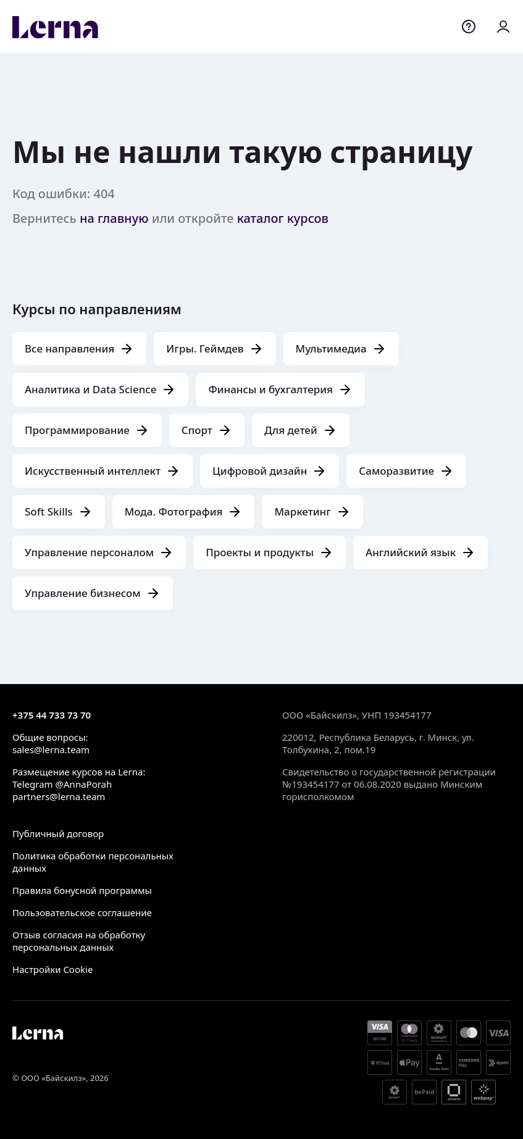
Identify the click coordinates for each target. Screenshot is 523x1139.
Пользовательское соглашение (82, 912)
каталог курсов (282, 218)
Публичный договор (58, 833)
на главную (114, 218)
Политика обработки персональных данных (93, 861)
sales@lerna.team (51, 749)
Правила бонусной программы (82, 890)
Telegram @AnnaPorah (62, 784)
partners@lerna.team (58, 796)
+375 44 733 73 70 (51, 715)
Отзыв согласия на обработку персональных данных (78, 940)
